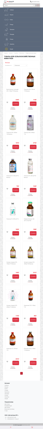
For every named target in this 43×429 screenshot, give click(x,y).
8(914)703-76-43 (34, 1)
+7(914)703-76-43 (10, 417)
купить (15, 103)
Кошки (6, 387)
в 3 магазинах (12, 368)
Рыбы (6, 388)
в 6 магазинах (12, 281)
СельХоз (16, 53)
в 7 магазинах (30, 324)
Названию (17, 65)
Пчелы (6, 395)
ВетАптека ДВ (26, 425)
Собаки (7, 385)
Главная (6, 53)
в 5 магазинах (30, 195)
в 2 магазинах (12, 238)
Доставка (7, 404)
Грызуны (7, 392)
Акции (6, 398)
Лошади (7, 393)
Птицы (6, 390)
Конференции (8, 405)
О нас (6, 410)
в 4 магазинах (12, 195)
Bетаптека (22, 53)
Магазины (7, 407)
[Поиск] (18, 5)
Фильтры (7, 62)
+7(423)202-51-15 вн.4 (12, 419)
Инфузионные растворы (31, 53)
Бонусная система (9, 409)
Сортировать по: (8, 65)
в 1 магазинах (12, 152)
